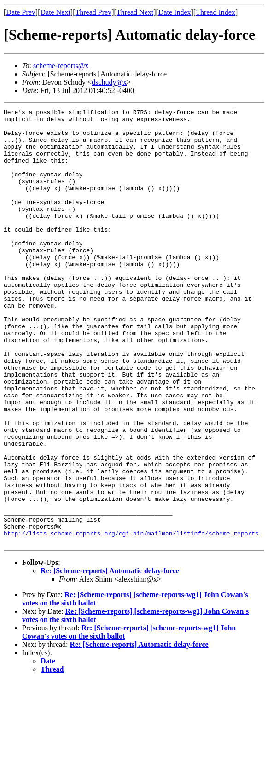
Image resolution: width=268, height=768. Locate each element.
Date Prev (20, 12)
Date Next (55, 12)
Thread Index (215, 12)
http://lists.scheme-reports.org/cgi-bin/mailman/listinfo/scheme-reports (131, 619)
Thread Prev (93, 12)
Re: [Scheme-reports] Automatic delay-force (110, 658)
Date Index (174, 12)
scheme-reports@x (60, 66)
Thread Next (135, 12)
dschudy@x (109, 82)
